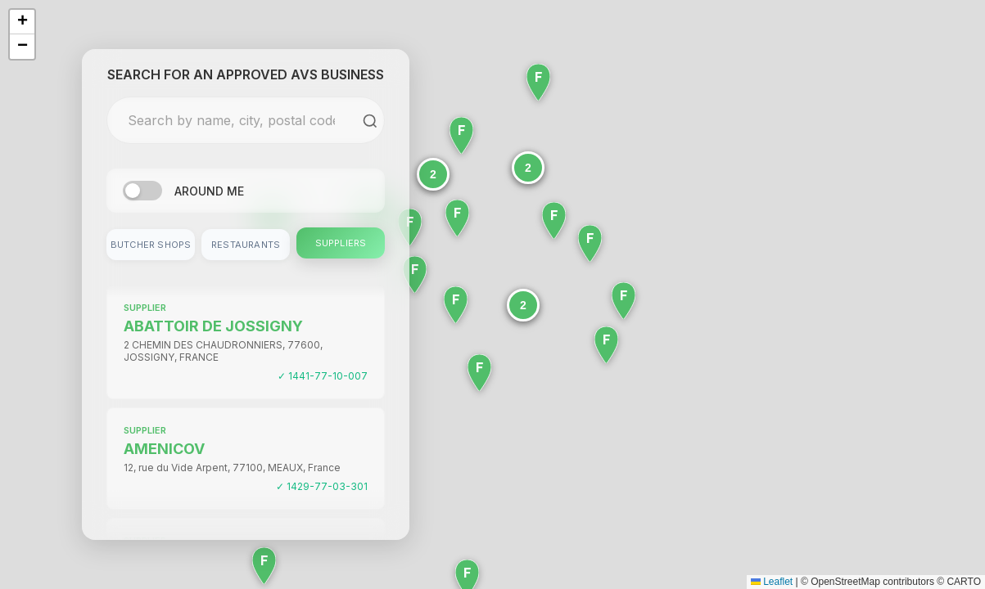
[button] (528, 167)
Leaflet (772, 581)
